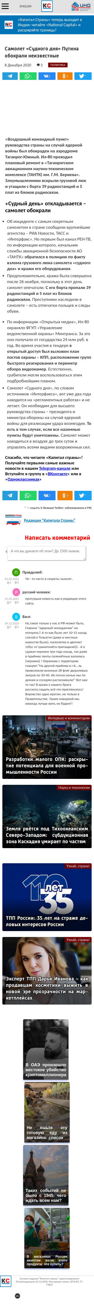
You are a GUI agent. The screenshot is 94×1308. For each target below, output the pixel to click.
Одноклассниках (23, 479)
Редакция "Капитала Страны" (49, 520)
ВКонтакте (57, 473)
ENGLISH (25, 6)
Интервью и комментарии (69, 718)
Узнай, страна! (78, 866)
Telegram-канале (54, 468)
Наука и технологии (74, 787)
